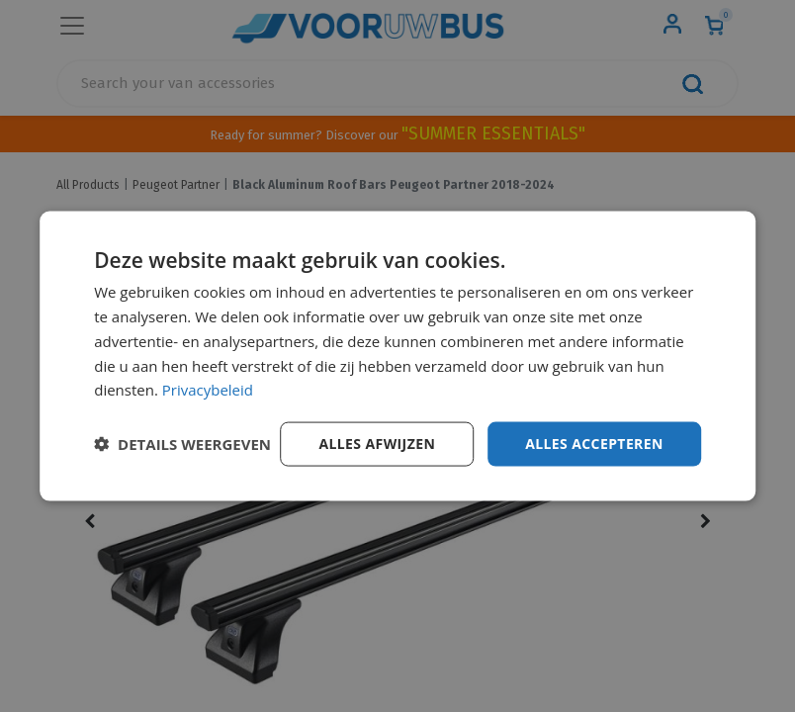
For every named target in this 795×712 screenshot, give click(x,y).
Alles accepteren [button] (594, 443)
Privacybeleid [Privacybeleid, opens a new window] (207, 390)
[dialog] (397, 356)
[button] (182, 444)
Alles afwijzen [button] (376, 443)
